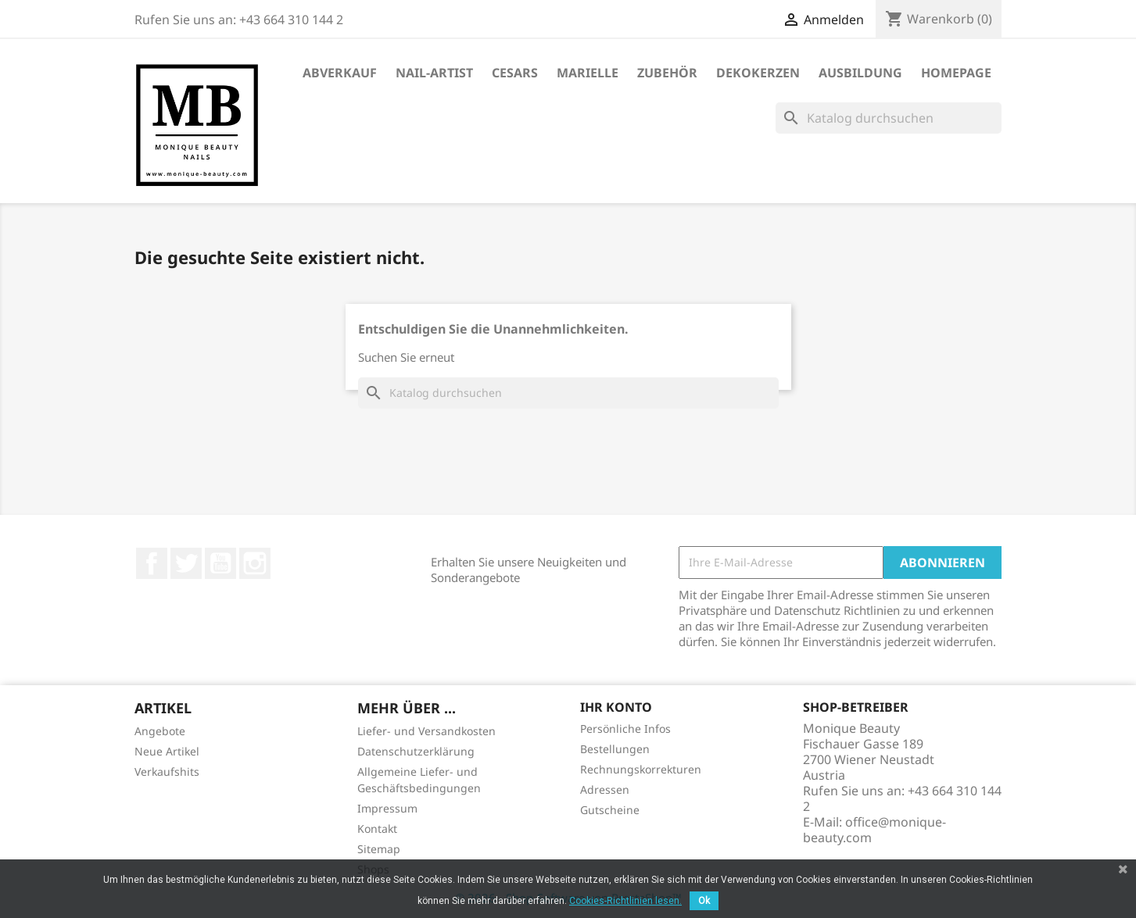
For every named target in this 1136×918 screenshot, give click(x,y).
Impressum (387, 808)
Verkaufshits (166, 771)
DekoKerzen (758, 72)
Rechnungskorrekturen (640, 769)
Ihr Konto (616, 707)
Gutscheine (610, 809)
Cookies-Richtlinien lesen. (625, 900)
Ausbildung (860, 72)
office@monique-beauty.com (874, 829)
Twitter (186, 563)
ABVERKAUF (340, 72)
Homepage (956, 72)
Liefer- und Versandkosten (426, 730)
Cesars (515, 72)
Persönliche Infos (625, 728)
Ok (704, 900)
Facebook (151, 563)
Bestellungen (615, 748)
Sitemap (378, 848)
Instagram (255, 563)
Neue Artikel (166, 751)
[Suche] (889, 118)
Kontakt (377, 828)
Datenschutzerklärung (416, 751)
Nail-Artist (434, 72)
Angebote (159, 730)
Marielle (587, 72)
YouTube (220, 563)
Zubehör (667, 72)
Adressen (604, 789)
